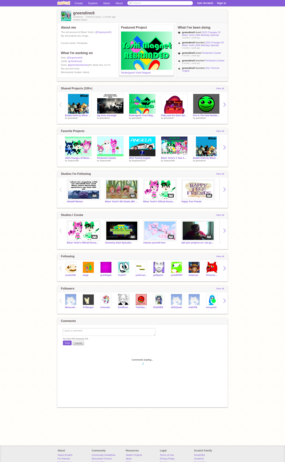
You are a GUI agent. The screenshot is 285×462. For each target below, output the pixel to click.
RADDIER (158, 307)
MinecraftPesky (71, 307)
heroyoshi (211, 307)
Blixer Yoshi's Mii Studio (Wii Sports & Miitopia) (121, 201)
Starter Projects (134, 455)
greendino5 (73, 118)
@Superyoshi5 (103, 32)
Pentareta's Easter (211, 53)
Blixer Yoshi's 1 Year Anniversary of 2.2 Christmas (174, 158)
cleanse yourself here (154, 242)
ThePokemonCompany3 (142, 307)
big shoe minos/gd (106, 115)
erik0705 (192, 307)
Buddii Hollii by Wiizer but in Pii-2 (78, 115)
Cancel (78, 343)
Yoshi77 (122, 275)
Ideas (106, 3)
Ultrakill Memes (75, 201)
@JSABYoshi (75, 61)
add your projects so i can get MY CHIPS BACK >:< (197, 242)
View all (220, 88)
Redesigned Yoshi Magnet (136, 72)
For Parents (64, 458)
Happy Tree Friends (191, 201)
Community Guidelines (103, 455)
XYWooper (88, 307)
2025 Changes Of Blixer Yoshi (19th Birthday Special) (201, 33)
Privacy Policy (167, 458)
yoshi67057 (177, 275)
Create (79, 3)
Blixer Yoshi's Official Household (159, 201)
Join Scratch (205, 3)
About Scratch (65, 455)
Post (67, 343)
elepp (85, 275)
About (119, 3)
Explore (93, 3)
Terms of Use (167, 455)
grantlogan (106, 275)
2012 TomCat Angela (139, 158)
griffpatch (158, 275)
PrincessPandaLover (212, 275)
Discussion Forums (102, 458)
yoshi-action (142, 275)
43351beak (176, 307)
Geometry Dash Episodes (118, 242)
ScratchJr (199, 458)
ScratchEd (199, 455)
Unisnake (105, 307)
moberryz (193, 275)
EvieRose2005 (124, 307)
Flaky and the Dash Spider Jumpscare (174, 115)
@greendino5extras (78, 65)
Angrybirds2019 (139, 161)
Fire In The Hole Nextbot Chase (206, 115)
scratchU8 (70, 275)
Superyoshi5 (73, 161)
